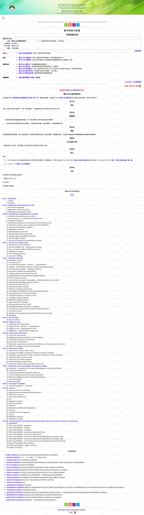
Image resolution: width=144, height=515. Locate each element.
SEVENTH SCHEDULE (13, 470)
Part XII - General (9, 388)
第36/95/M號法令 (24, 66)
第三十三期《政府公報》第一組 (122, 160)
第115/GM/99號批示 (25, 68)
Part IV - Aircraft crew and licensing (15, 242)
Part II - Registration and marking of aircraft (18, 205)
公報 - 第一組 (7, 38)
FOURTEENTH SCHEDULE (15, 487)
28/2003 (14, 43)
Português (127, 2)
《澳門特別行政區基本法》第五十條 (23, 98)
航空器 (32, 77)
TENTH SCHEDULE (12, 477)
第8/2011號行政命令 (25, 53)
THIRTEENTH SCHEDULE (15, 485)
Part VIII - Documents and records (15, 333)
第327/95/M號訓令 (25, 60)
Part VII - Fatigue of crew (11, 322)
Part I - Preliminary (9, 198)
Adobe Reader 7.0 (67, 510)
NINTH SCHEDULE (12, 475)
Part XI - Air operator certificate (14, 383)
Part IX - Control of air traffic (13, 348)
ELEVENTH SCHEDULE (14, 480)
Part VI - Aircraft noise (10, 317)
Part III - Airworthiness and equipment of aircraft (20, 214)
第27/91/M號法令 (24, 64)
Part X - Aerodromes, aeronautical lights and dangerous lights (25, 366)
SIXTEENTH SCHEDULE (14, 492)
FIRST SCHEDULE (12, 455)
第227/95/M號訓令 (25, 57)
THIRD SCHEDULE (12, 460)
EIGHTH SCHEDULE (13, 472)
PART (72, 195)
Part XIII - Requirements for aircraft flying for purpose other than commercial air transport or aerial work (40, 421)
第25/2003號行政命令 (26, 71)
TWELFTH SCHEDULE (13, 482)
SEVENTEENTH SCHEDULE (15, 495)
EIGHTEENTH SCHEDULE (15, 497)
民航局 (38, 77)
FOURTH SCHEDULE (13, 462)
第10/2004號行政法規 (26, 73)
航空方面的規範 (24, 77)
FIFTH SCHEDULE (12, 465)
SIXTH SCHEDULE (12, 467)
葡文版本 (138, 51)
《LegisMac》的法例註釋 (132, 82)
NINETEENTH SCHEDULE (15, 500)
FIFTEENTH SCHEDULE (14, 490)
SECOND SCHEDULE (13, 457)
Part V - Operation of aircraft (13, 258)
